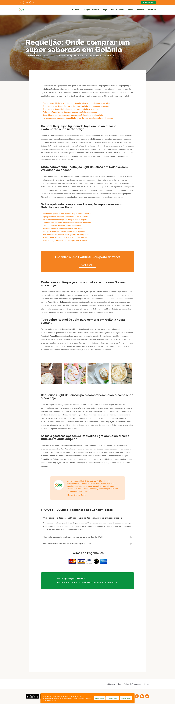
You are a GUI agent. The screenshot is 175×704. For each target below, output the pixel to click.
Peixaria (95, 10)
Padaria (130, 10)
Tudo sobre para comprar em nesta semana (70, 112)
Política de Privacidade (132, 684)
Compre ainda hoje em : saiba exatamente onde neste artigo (76, 103)
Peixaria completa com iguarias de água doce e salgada (65, 220)
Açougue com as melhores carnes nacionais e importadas (65, 217)
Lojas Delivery (148, 2)
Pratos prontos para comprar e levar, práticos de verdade (65, 238)
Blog (119, 684)
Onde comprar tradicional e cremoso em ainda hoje (71, 109)
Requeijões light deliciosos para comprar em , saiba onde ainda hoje (73, 115)
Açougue (86, 10)
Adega (104, 10)
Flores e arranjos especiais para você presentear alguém (65, 241)
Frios (112, 10)
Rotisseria (140, 10)
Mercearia (120, 10)
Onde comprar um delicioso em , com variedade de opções (76, 106)
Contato (146, 684)
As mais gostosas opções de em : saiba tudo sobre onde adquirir (78, 118)
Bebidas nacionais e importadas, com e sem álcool (63, 229)
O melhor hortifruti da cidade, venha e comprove (62, 226)
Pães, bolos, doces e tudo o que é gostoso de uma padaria (66, 235)
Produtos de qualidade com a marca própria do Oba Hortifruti (67, 214)
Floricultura (151, 10)
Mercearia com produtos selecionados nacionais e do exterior (67, 223)
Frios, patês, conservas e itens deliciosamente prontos (64, 232)
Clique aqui (87, 264)
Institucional (110, 684)
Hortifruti (76, 10)
